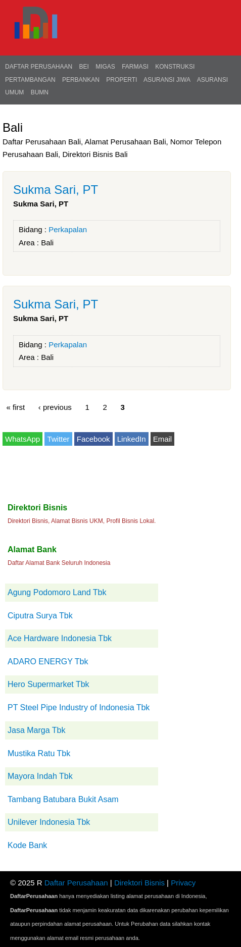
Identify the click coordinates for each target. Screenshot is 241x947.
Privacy (183, 882)
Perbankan (81, 79)
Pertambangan (30, 79)
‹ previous (55, 406)
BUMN (40, 92)
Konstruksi (175, 66)
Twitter (58, 439)
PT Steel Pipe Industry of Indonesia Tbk (79, 707)
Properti (121, 79)
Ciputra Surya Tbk (40, 615)
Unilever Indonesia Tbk (49, 822)
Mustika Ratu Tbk (39, 753)
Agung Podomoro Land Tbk (57, 592)
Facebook (93, 439)
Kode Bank (27, 845)
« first (16, 406)
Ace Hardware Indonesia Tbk (60, 638)
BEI (83, 66)
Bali (47, 242)
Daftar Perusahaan (38, 66)
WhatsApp (22, 439)
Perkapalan (68, 229)
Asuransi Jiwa (166, 79)
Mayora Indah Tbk (40, 776)
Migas (105, 66)
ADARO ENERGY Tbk (48, 661)
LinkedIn (131, 439)
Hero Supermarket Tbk (48, 684)
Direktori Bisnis (139, 882)
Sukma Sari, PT (55, 189)
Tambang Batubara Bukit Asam (63, 799)
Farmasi (135, 66)
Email (162, 439)
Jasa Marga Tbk (36, 730)
